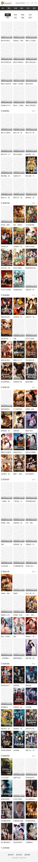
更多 (34, 111)
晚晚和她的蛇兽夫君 (19, 658)
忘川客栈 (28, 707)
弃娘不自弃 (16, 777)
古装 (15, 17)
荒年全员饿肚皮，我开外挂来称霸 (24, 268)
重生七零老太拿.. (31, 62)
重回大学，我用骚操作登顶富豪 (23, 197)
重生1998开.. (30, 84)
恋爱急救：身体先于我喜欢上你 (11, 431)
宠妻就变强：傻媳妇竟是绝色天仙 (11, 338)
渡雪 (14, 636)
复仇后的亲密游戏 (19, 842)
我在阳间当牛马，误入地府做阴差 (11, 685)
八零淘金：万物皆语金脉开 (21, 501)
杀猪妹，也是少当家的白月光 (10, 593)
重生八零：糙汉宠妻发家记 (21, 133)
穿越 (15, 8)
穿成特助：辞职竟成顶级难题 (22, 317)
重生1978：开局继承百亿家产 (10, 154)
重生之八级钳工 (6, 133)
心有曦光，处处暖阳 (19, 246)
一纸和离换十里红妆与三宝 (9, 658)
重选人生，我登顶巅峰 (8, 197)
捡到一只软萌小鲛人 (7, 636)
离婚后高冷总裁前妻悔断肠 (21, 452)
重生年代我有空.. (18, 62)
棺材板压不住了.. (6, 105)
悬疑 (22, 17)
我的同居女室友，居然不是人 (10, 317)
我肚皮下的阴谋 (31, 452)
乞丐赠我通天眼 (18, 566)
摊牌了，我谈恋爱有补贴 (21, 474)
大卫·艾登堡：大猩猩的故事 (9, 777)
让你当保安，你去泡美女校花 (10, 566)
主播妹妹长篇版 (18, 821)
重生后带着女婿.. (6, 62)
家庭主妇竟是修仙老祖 (8, 360)
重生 (9, 8)
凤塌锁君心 (4, 707)
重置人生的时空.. (6, 84)
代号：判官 (29, 523)
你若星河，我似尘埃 (7, 474)
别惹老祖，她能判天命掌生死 (22, 707)
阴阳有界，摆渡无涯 (7, 728)
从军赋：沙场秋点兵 (19, 615)
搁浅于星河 (29, 431)
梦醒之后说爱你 (6, 452)
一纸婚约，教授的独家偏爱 (9, 501)
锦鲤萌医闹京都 (31, 268)
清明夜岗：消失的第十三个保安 (23, 728)
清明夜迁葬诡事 (6, 750)
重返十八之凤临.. (31, 40)
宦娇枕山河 (4, 246)
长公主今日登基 (6, 289)
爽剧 (21, 8)
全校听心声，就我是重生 (21, 176)
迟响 (2, 544)
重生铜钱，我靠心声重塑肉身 (10, 176)
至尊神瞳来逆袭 (31, 501)
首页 (3, 8)
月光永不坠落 (17, 799)
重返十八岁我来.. (18, 84)
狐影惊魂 (28, 685)
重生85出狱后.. (5, 40)
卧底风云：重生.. (18, 40)
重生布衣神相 (17, 154)
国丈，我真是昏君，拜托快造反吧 (24, 225)
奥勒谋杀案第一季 (6, 799)
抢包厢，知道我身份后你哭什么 (11, 523)
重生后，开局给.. (18, 105)
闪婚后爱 (16, 431)
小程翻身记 (29, 842)
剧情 (30, 17)
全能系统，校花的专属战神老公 (23, 523)
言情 (28, 8)
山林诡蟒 (16, 750)
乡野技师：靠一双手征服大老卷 (23, 544)
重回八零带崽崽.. (31, 105)
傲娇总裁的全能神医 (7, 409)
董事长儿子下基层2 (19, 360)
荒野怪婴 (16, 685)
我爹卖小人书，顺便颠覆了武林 (11, 615)
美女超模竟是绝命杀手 (8, 382)
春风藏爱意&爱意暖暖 (8, 821)
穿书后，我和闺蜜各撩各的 (9, 225)
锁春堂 (15, 593)
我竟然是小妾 (17, 382)
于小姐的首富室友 (19, 409)
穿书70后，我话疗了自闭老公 (10, 268)
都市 (34, 8)
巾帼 (14, 338)
